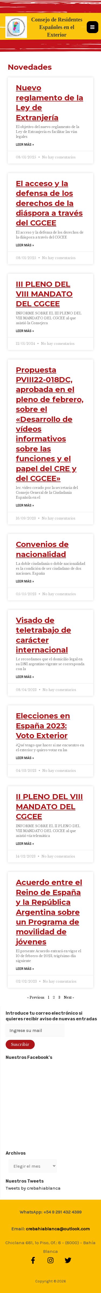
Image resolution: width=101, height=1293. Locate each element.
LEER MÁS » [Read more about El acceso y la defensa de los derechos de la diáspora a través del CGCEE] (25, 245)
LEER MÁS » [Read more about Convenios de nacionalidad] (25, 581)
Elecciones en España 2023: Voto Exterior (43, 725)
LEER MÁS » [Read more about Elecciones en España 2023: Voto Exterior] (25, 758)
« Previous (35, 997)
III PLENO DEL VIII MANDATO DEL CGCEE (44, 293)
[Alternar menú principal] (93, 27)
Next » (69, 997)
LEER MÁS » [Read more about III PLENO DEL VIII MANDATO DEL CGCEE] (25, 331)
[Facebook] (33, 1260)
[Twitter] (68, 1260)
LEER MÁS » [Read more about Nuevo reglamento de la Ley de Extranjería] (25, 145)
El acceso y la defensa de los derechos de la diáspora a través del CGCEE (49, 203)
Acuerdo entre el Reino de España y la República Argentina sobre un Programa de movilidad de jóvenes (49, 912)
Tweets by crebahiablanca (33, 1188)
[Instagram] (50, 1260)
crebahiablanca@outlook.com (58, 1228)
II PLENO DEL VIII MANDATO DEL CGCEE (49, 806)
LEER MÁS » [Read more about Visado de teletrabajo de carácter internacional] (25, 677)
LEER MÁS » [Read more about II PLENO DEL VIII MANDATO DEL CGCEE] (25, 844)
